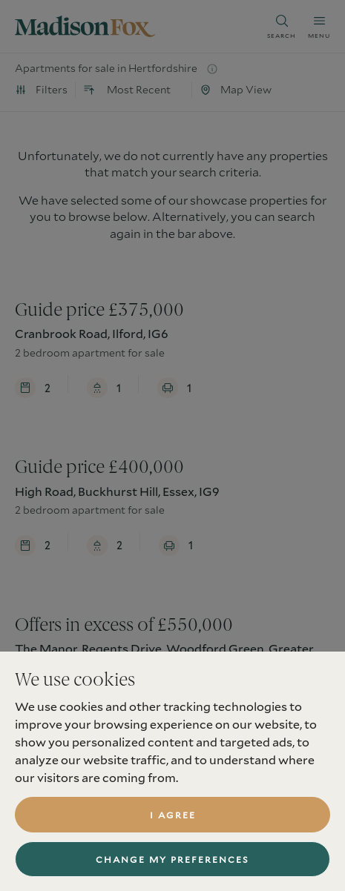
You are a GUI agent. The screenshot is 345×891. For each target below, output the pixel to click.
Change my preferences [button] (172, 859)
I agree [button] (173, 815)
